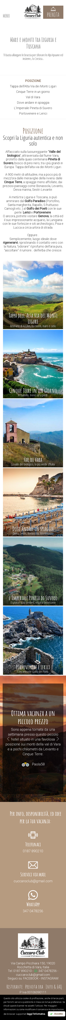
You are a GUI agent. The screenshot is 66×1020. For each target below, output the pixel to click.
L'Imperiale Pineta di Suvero (33, 108)
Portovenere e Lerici (33, 113)
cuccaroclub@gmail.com (33, 974)
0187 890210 (22, 971)
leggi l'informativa (36, 1014)
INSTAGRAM (49, 978)
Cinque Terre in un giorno (33, 92)
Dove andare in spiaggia (33, 102)
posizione (33, 81)
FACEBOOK (31, 978)
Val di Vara (33, 97)
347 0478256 (45, 971)
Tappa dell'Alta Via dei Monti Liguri (33, 86)
